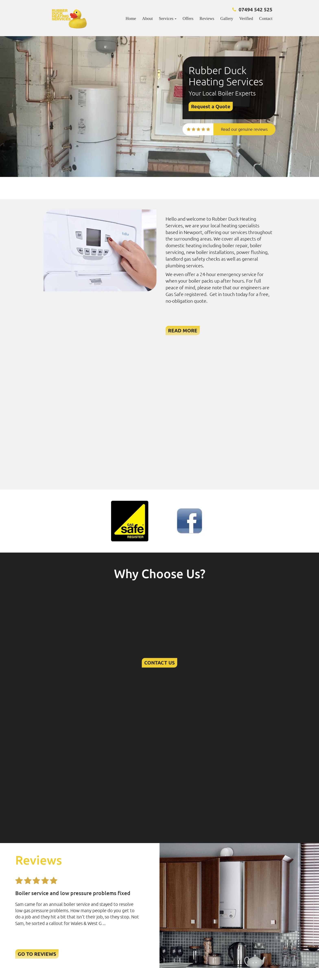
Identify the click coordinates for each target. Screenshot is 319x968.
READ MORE (182, 330)
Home (131, 18)
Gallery (226, 18)
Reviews (207, 18)
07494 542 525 (255, 9)
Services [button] (167, 18)
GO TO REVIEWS (37, 954)
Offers (187, 18)
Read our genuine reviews (244, 129)
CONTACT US (159, 662)
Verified (246, 18)
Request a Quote (210, 106)
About (147, 18)
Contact (265, 18)
